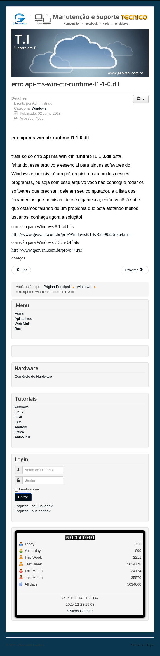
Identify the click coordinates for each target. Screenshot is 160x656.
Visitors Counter (80, 611)
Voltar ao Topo (142, 645)
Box (18, 329)
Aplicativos (23, 319)
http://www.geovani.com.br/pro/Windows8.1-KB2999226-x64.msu (71, 234)
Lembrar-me (29, 489)
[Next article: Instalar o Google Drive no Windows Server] (135, 270)
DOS (18, 422)
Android (21, 427)
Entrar (23, 497)
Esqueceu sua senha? (33, 511)
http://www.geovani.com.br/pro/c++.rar (46, 250)
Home (19, 314)
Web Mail (22, 324)
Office (19, 432)
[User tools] (141, 99)
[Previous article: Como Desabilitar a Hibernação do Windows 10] (21, 270)
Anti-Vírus (22, 437)
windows (22, 407)
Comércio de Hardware (33, 376)
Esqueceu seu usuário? (34, 506)
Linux (19, 412)
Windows (39, 108)
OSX (18, 417)
